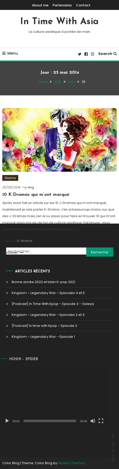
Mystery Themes (71, 463)
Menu (10, 53)
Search (107, 53)
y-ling (29, 187)
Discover (12, 252)
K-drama (24, 240)
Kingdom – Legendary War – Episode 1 (43, 336)
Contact (83, 5)
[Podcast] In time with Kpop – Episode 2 (44, 325)
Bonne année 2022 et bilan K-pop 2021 (43, 282)
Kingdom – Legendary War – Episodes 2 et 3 (48, 314)
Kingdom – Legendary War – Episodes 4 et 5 (48, 292)
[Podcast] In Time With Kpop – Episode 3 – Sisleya (53, 303)
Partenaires (62, 5)
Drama (10, 178)
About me (40, 5)
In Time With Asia (59, 21)
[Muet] (89, 420)
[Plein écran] (97, 420)
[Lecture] (3, 420)
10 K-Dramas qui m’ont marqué (35, 194)
